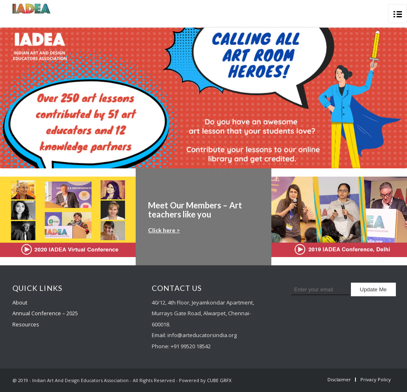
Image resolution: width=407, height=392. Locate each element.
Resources (25, 324)
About (19, 302)
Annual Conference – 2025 (45, 313)
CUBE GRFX (219, 380)
